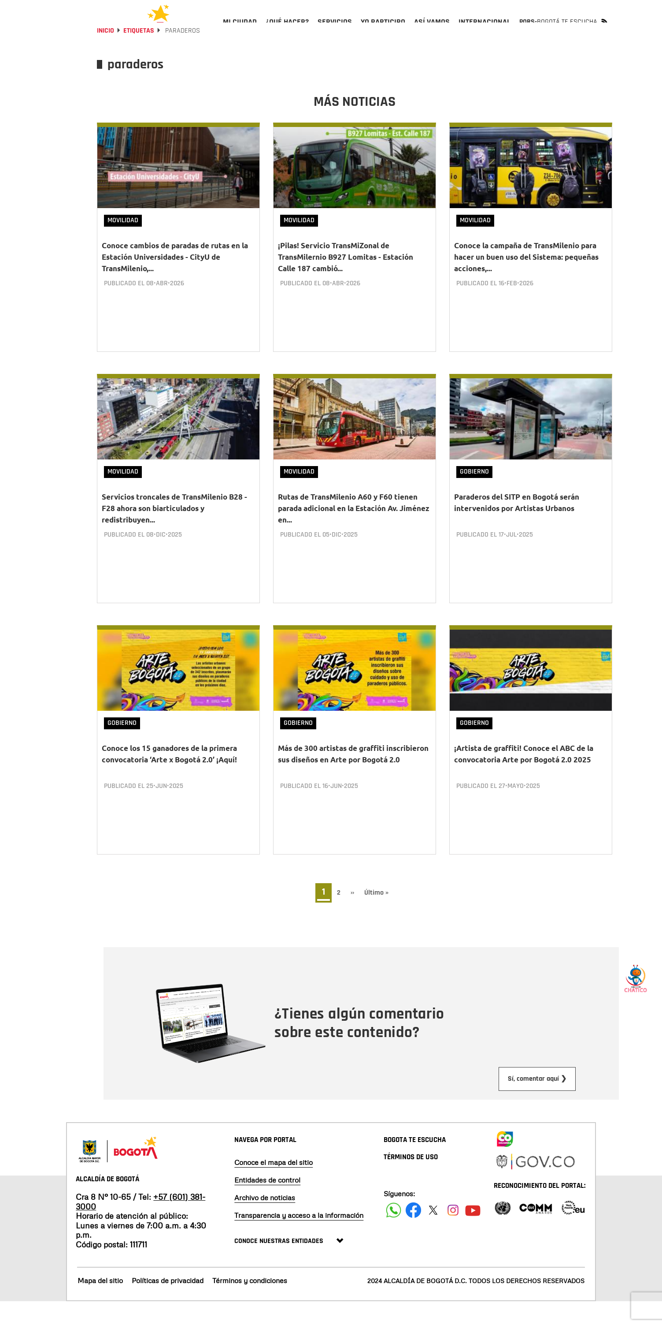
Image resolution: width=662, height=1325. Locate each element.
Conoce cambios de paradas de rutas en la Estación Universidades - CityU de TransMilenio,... (175, 280)
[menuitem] (239, 29)
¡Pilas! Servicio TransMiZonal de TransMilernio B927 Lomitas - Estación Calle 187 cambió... (345, 280)
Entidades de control (267, 1203)
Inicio (105, 54)
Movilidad (122, 243)
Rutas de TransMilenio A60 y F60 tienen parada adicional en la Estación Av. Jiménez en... (353, 531)
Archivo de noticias (264, 1221)
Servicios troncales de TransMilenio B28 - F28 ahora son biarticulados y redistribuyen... (174, 531)
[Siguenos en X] (433, 1233)
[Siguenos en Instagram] (453, 1233)
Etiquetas (138, 54)
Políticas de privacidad (167, 1304)
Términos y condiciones (249, 1304)
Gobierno (474, 495)
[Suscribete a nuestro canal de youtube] (473, 1233)
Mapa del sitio (100, 1304)
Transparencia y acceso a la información (298, 1238)
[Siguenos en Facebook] (393, 1233)
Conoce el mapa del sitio (273, 1185)
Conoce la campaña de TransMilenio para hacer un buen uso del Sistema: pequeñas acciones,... (526, 280)
